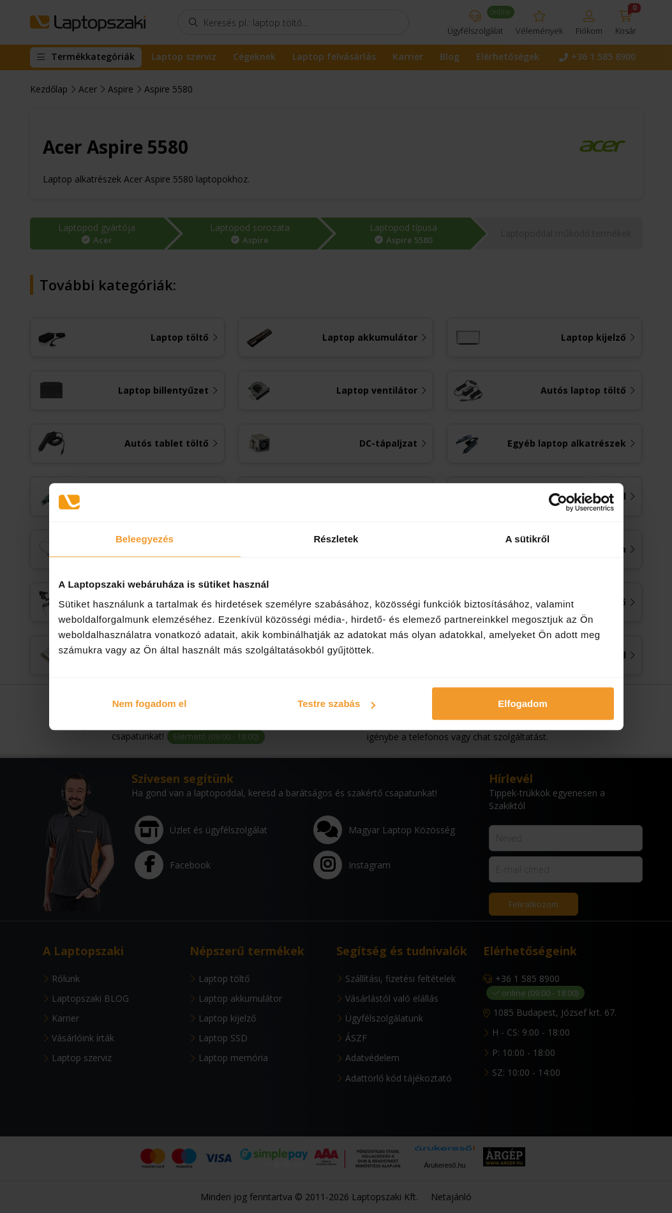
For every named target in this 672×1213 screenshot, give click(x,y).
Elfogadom (523, 703)
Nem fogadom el (149, 703)
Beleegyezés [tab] (145, 538)
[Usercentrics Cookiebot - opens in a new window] (558, 502)
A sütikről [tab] (527, 538)
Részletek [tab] (335, 538)
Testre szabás (336, 703)
